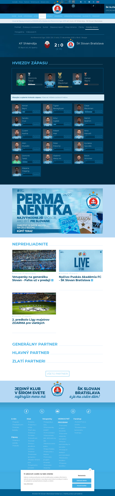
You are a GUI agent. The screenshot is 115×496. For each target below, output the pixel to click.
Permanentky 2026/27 (48, 426)
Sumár (45, 27)
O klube (31, 433)
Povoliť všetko (81, 485)
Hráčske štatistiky (15, 426)
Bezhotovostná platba (49, 442)
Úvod (14, 16)
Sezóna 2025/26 (32, 21)
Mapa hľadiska (48, 446)
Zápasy (21, 21)
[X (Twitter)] (85, 2)
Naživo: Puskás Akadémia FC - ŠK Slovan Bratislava (80, 271)
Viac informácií (28, 484)
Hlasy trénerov (71, 27)
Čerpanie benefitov (62, 462)
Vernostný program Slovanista (47, 457)
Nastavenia (82, 475)
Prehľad (18, 27)
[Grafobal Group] (69, 363)
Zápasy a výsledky (16, 439)
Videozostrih (31, 32)
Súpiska (15, 419)
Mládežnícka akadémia (32, 469)
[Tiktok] (93, 6)
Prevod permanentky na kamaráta (64, 441)
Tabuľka (15, 443)
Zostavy (32, 27)
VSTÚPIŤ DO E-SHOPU (80, 421)
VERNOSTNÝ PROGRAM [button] (72, 16)
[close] (90, 470)
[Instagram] (93, 2)
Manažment (32, 436)
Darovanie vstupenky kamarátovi (47, 465)
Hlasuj (36, 111)
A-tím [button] (36, 16)
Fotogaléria (19, 32)
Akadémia (58, 16)
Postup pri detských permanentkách (64, 450)
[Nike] (57, 346)
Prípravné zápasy (30, 266)
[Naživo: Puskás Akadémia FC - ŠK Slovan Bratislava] (81, 257)
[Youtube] (89, 2)
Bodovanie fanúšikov (63, 457)
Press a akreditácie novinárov (31, 443)
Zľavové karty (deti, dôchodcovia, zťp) (49, 435)
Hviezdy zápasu (92, 27)
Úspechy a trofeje (32, 423)
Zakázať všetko (82, 480)
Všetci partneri (57, 371)
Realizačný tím (17, 422)
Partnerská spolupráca (32, 453)
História (31, 419)
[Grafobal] (42, 355)
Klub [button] (20, 16)
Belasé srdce (45, 2)
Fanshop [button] (96, 16)
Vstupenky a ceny (48, 421)
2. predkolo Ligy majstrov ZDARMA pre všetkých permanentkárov (30, 312)
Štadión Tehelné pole (34, 458)
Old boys (31, 430)
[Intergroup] (46, 363)
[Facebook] (81, 2)
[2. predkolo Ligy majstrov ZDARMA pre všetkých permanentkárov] (34, 298)
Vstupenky (27, 308)
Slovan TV (74, 266)
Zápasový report (56, 27)
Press (21, 2)
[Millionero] (73, 355)
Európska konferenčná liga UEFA (53, 21)
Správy (50, 16)
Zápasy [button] (42, 16)
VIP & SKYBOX (49, 430)
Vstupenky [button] (28, 16)
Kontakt (31, 438)
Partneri (31, 449)
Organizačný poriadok (32, 464)
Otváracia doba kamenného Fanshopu (80, 427)
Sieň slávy (32, 428)
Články (81, 27)
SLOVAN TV (87, 16)
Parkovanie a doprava (48, 450)
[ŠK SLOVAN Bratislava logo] (57, 7)
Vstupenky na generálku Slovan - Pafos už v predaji (32, 271)
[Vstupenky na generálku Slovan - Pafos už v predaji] (34, 257)
